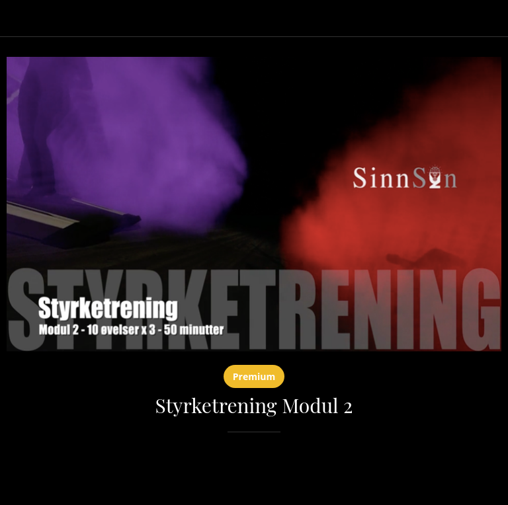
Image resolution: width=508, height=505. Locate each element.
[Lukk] (18, 18)
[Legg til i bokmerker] (485, 472)
